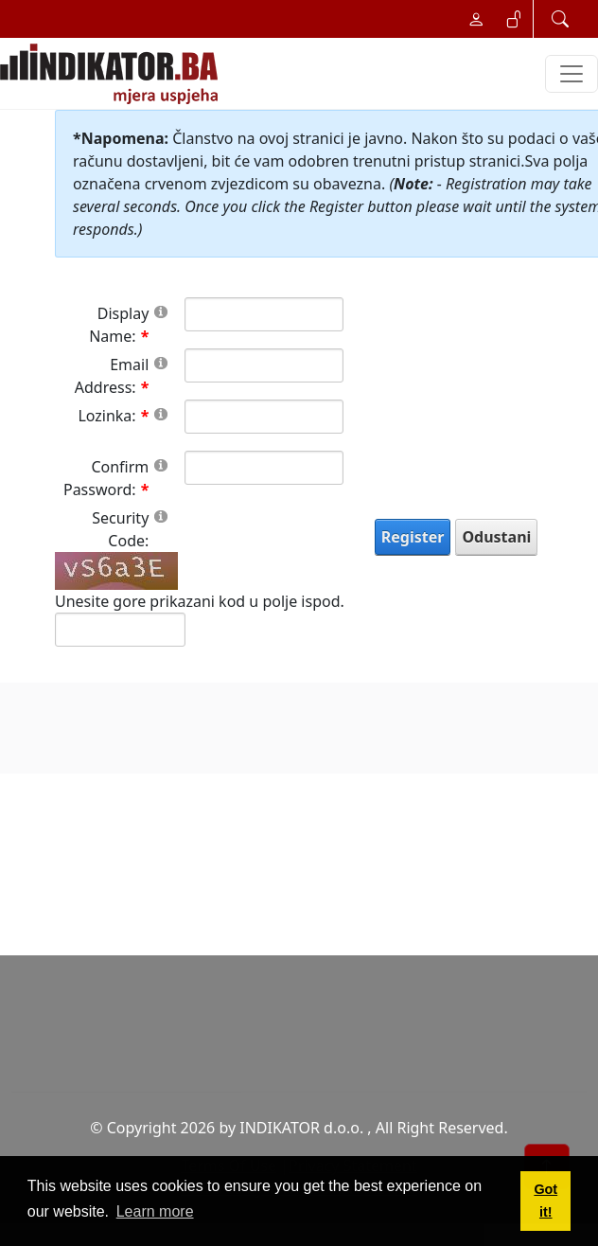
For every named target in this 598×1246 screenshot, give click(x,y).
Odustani (496, 536)
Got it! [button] (545, 1200)
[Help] (160, 311)
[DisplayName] (264, 314)
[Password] (264, 417)
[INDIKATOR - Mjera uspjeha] (112, 74)
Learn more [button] (155, 1211)
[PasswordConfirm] (264, 468)
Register (413, 536)
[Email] (264, 365)
